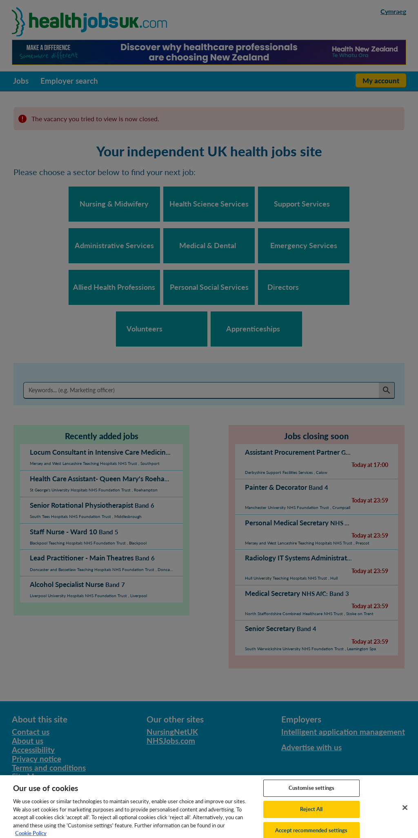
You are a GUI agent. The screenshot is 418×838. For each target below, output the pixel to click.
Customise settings (311, 797)
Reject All (311, 818)
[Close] (405, 817)
